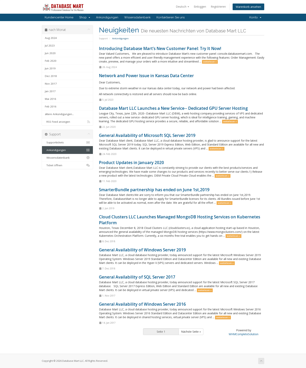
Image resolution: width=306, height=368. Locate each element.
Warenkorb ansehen (248, 7)
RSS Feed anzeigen (67, 121)
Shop (84, 17)
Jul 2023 (50, 45)
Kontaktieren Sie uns (171, 17)
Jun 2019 (50, 68)
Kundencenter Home (59, 17)
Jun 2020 (50, 53)
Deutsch (182, 6)
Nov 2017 (51, 83)
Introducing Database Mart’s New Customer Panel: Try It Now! (160, 48)
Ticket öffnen (67, 165)
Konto (255, 17)
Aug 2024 (51, 38)
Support (103, 38)
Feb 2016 (50, 106)
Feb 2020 (50, 61)
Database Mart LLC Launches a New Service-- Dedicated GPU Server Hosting (173, 108)
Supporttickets (67, 142)
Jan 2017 (50, 91)
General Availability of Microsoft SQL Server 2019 (147, 135)
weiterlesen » (210, 61)
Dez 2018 (51, 76)
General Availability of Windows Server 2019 (142, 250)
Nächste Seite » (191, 331)
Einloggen (200, 6)
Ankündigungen (107, 17)
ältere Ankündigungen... (59, 114)
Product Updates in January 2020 (131, 162)
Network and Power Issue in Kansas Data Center (146, 75)
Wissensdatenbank (137, 17)
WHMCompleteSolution (243, 334)
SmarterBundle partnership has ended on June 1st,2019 (154, 189)
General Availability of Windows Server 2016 (142, 304)
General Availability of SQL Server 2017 (137, 277)
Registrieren (218, 6)
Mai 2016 (50, 99)
